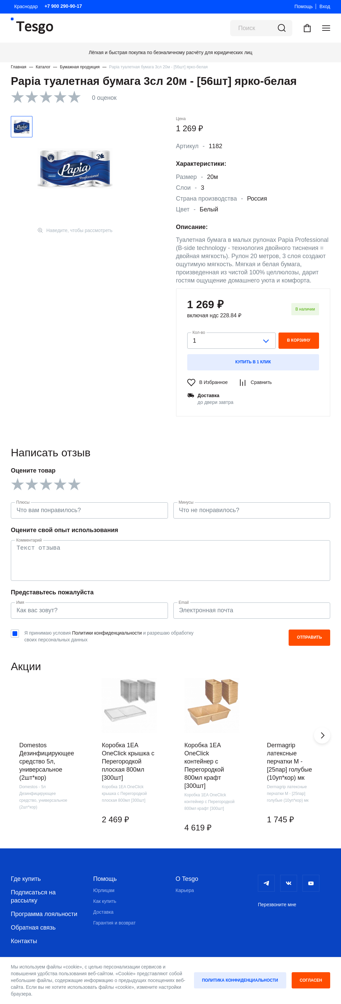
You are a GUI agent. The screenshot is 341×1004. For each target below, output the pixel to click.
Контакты (24, 941)
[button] (322, 735)
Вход (324, 6)
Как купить (104, 901)
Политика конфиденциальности (240, 980)
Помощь (303, 6)
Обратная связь (33, 927)
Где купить (26, 878)
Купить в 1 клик (253, 362)
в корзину (298, 340)
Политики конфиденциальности (107, 633)
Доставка (103, 912)
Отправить (309, 637)
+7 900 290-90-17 (63, 6)
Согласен (311, 980)
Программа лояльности (44, 914)
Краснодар (26, 6)
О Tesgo (187, 878)
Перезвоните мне (277, 904)
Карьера (185, 890)
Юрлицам (104, 890)
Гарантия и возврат (114, 923)
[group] (46, 760)
